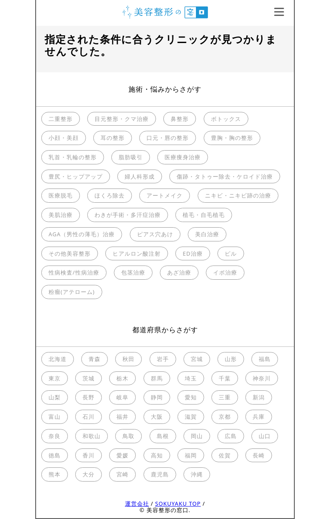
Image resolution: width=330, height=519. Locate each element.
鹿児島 (160, 474)
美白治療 (207, 234)
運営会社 (137, 503)
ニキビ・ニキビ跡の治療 (238, 195)
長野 (88, 397)
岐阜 (122, 397)
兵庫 (259, 416)
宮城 (197, 359)
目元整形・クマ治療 (122, 119)
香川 (88, 455)
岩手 (163, 359)
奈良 (55, 436)
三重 (225, 397)
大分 (88, 474)
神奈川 (262, 378)
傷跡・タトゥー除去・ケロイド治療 (225, 176)
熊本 (55, 474)
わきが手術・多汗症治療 (128, 215)
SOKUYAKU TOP (178, 503)
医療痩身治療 (183, 157)
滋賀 (191, 416)
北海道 (58, 359)
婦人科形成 (140, 176)
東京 (55, 378)
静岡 (157, 397)
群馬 (157, 378)
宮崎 (122, 474)
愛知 (191, 397)
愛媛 (122, 455)
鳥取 (128, 436)
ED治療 (192, 253)
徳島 (55, 455)
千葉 (225, 378)
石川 (88, 416)
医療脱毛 (61, 195)
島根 (163, 436)
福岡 (191, 455)
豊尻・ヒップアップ (76, 176)
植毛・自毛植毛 (204, 215)
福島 (265, 359)
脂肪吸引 (131, 157)
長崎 (259, 455)
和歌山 (91, 436)
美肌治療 (61, 215)
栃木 (122, 378)
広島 (231, 436)
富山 (55, 416)
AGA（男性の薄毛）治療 (82, 234)
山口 (265, 436)
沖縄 (197, 474)
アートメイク (165, 195)
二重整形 (61, 119)
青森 (95, 359)
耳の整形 (113, 138)
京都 (225, 416)
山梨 (55, 397)
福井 (122, 416)
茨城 (88, 378)
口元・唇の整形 (168, 138)
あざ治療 (179, 272)
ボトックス (226, 119)
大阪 (157, 416)
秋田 (128, 359)
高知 (157, 455)
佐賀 (225, 455)
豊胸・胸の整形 (232, 138)
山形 (231, 359)
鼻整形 (180, 119)
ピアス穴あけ (155, 234)
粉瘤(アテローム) (72, 292)
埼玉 (191, 378)
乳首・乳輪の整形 (73, 157)
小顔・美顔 (64, 138)
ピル (231, 253)
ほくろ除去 (110, 195)
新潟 (259, 397)
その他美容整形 (70, 253)
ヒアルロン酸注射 (137, 253)
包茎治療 (133, 272)
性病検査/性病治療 (74, 272)
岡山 (197, 436)
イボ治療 (225, 272)
